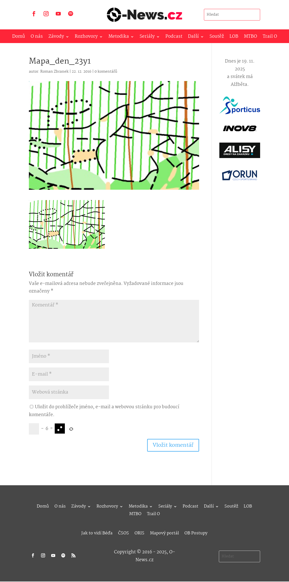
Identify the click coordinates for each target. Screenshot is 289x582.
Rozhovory (86, 37)
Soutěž (216, 37)
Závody (56, 37)
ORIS (139, 532)
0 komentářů (105, 72)
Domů (18, 37)
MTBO (250, 37)
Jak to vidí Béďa (96, 532)
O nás (37, 37)
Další (193, 37)
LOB (233, 37)
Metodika (118, 37)
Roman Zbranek (54, 72)
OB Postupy (195, 532)
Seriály (147, 37)
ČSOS (123, 532)
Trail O (270, 37)
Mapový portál (164, 532)
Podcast (173, 37)
